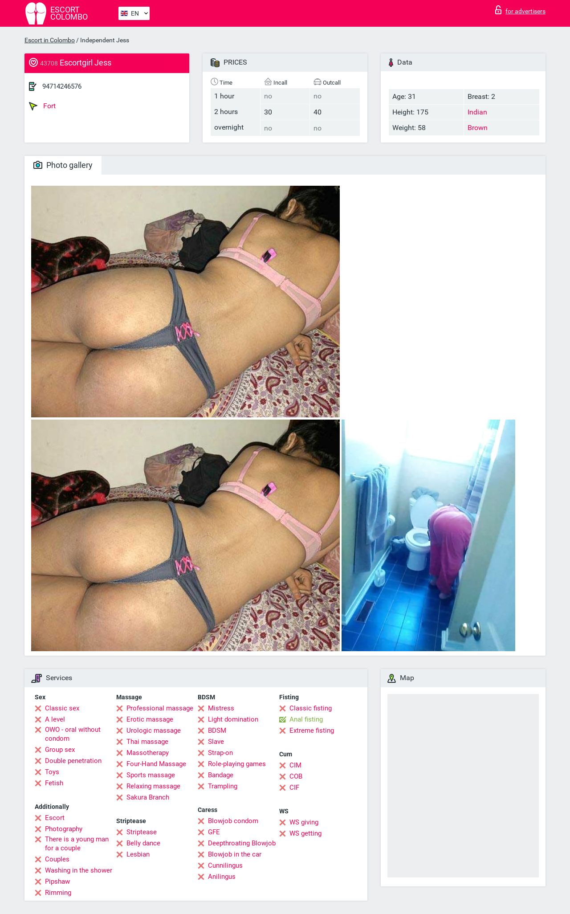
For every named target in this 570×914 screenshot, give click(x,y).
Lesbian (138, 854)
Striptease (141, 832)
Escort (55, 818)
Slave (216, 742)
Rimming (58, 893)
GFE (214, 832)
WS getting (305, 833)
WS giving (303, 822)
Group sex (60, 750)
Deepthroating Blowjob (242, 843)
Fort (42, 106)
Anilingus (222, 877)
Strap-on (220, 753)
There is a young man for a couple (77, 843)
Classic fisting (310, 708)
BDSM (217, 730)
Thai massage (147, 742)
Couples (57, 859)
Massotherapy (147, 753)
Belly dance (143, 843)
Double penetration (73, 761)
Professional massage (159, 708)
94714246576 (61, 86)
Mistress (221, 708)
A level (55, 719)
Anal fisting (306, 719)
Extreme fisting (311, 730)
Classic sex (62, 708)
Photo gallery (63, 165)
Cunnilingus (225, 865)
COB (295, 776)
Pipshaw (57, 881)
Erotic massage (149, 719)
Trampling (222, 786)
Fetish (54, 783)
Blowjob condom (233, 821)
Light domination (233, 719)
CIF (294, 787)
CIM (295, 765)
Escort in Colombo (49, 40)
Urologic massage (153, 730)
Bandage (220, 775)
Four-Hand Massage (156, 764)
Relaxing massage (153, 786)
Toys (52, 772)
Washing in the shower (78, 870)
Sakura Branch (147, 797)
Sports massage (150, 775)
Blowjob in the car (234, 854)
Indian (477, 112)
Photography (63, 829)
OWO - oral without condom (73, 734)
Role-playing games (237, 764)
